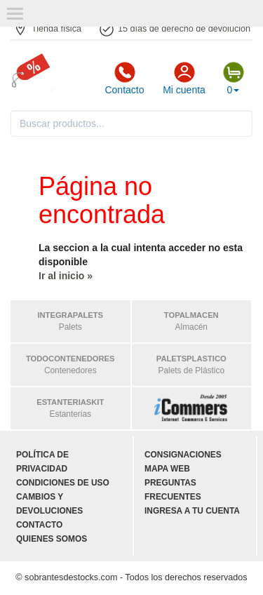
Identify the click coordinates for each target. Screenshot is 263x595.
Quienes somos (51, 539)
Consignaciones (183, 455)
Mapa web (167, 469)
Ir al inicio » (66, 275)
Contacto (124, 78)
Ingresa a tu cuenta (192, 511)
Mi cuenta (184, 78)
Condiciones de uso (62, 483)
